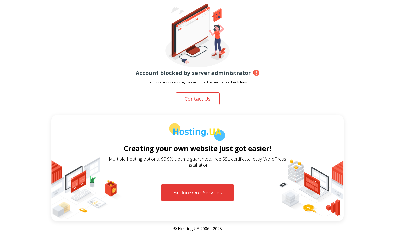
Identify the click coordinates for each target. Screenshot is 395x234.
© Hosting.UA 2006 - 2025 (197, 228)
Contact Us (198, 98)
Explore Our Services (197, 192)
